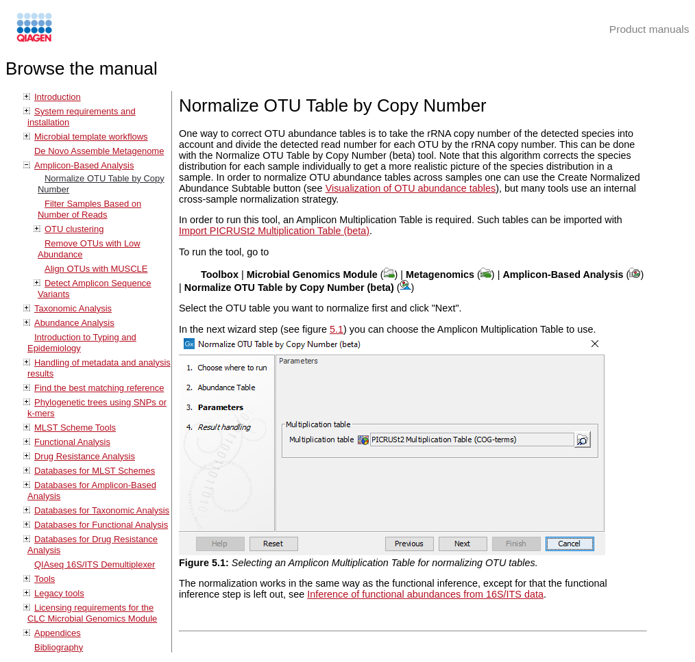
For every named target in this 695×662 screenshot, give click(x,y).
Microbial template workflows (91, 136)
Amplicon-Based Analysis (84, 165)
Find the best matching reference (99, 388)
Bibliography (58, 647)
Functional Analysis (72, 442)
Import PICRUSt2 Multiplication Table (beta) (274, 230)
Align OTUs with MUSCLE (96, 269)
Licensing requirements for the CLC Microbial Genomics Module (92, 613)
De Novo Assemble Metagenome (99, 151)
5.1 (336, 329)
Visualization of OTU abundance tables (411, 188)
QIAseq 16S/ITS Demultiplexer (94, 564)
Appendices (57, 633)
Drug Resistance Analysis (84, 456)
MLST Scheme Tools (75, 427)
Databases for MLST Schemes (94, 471)
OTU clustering (74, 229)
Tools (44, 579)
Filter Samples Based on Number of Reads (89, 209)
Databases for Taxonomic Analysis (101, 510)
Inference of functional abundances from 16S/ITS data (425, 594)
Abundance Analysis (74, 323)
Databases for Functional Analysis (101, 525)
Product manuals (649, 29)
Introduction (57, 97)
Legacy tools (59, 593)
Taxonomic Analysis (73, 308)
